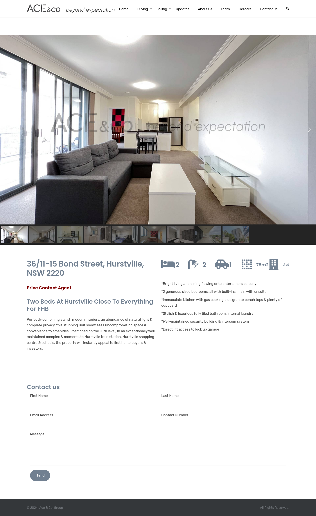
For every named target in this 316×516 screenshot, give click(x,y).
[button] (6, 129)
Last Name (223, 400)
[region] (158, 140)
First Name (92, 400)
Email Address (92, 419)
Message (158, 449)
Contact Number (223, 419)
